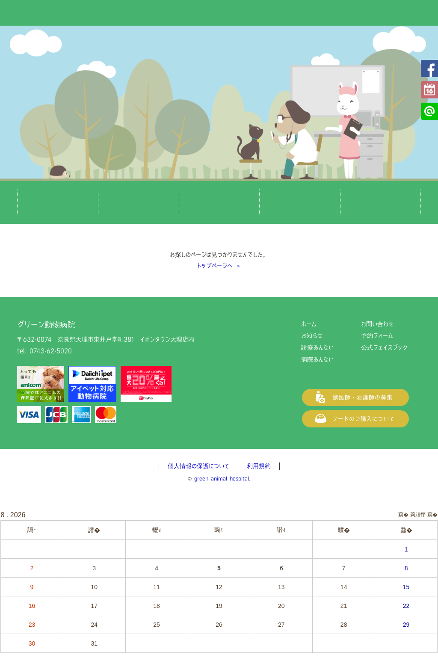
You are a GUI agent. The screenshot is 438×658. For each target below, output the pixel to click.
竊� (432, 515)
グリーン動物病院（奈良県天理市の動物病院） (219, 21)
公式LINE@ (429, 111)
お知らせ (312, 335)
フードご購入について (355, 418)
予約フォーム (429, 89)
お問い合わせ (377, 324)
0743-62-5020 (51, 351)
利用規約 (259, 466)
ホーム (309, 324)
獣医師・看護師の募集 (355, 397)
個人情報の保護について (198, 466)
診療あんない (317, 347)
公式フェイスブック (429, 68)
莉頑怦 (418, 515)
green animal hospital (221, 478)
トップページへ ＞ (219, 266)
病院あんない (317, 359)
